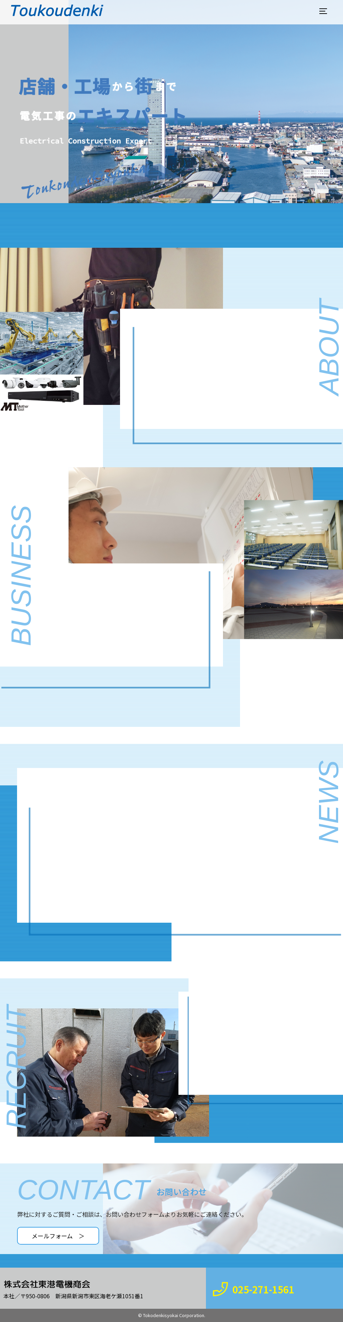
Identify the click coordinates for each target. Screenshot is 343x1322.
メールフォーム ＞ (58, 1235)
